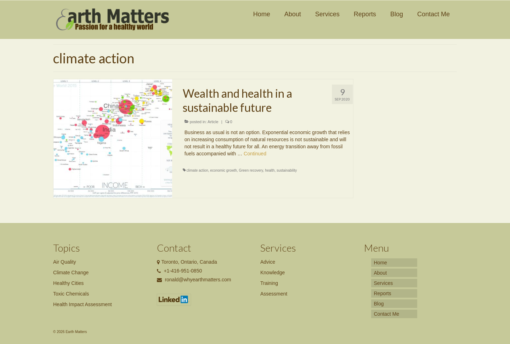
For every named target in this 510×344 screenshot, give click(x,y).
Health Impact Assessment (82, 304)
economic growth (223, 170)
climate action (197, 170)
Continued (255, 153)
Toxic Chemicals (71, 294)
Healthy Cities (68, 283)
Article (213, 122)
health (269, 170)
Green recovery (251, 170)
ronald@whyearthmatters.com (194, 279)
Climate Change (71, 272)
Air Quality (64, 262)
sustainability (287, 170)
